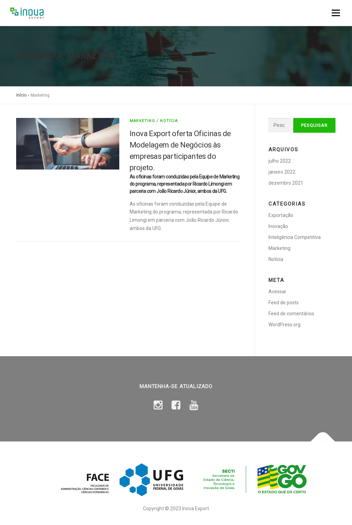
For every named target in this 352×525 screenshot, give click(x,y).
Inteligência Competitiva (294, 237)
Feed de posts (283, 302)
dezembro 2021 (285, 183)
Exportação (280, 215)
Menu (336, 12)
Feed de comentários (291, 313)
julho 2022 (279, 161)
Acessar (277, 291)
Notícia (168, 121)
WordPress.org (284, 324)
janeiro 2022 (281, 172)
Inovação (278, 226)
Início (21, 95)
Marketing (142, 121)
